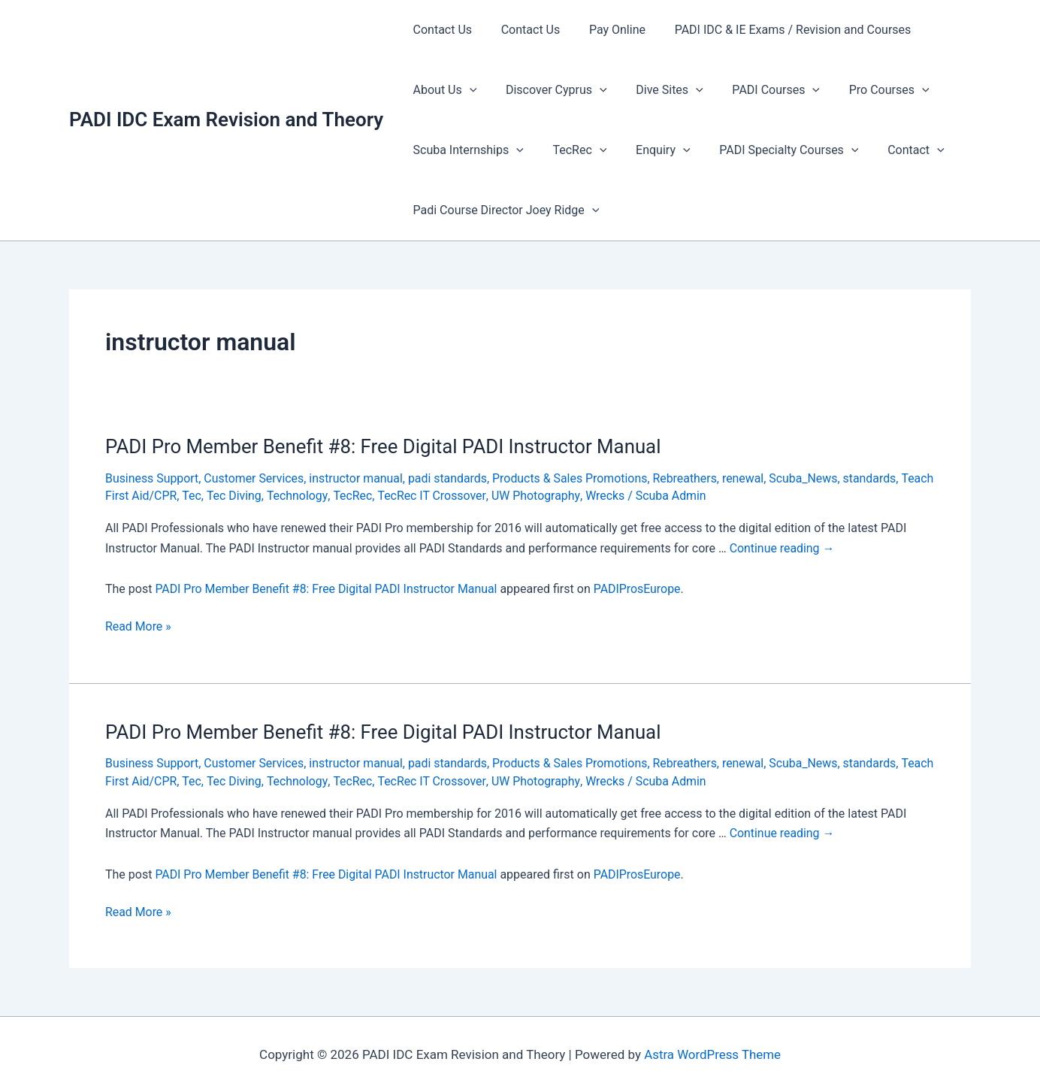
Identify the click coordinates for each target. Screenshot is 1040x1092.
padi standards (450, 478)
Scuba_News (808, 478)
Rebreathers (689, 478)
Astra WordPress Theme (712, 1054)
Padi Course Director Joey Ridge (503, 210)
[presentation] (466, 90)
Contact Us (440, 30)
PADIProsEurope (640, 589)
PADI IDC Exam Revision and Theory (226, 119)
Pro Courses (867, 90)
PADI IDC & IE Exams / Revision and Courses (775, 30)
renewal (748, 478)
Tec (227, 496)
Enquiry (650, 150)
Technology (333, 496)
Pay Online (604, 30)
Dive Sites (657, 90)
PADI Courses (759, 90)
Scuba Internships (465, 150)
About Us (442, 90)
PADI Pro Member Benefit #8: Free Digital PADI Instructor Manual (385, 446)
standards (875, 478)
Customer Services (254, 478)
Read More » (138, 627)
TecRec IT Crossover (467, 496)
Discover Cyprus (549, 90)
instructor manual (357, 478)
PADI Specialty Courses (771, 150)
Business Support (152, 478)
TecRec (573, 150)
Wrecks (641, 496)
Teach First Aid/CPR (159, 496)
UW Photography (571, 496)
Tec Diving (269, 496)
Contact (893, 150)
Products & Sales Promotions (573, 478)
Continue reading (783, 548)
